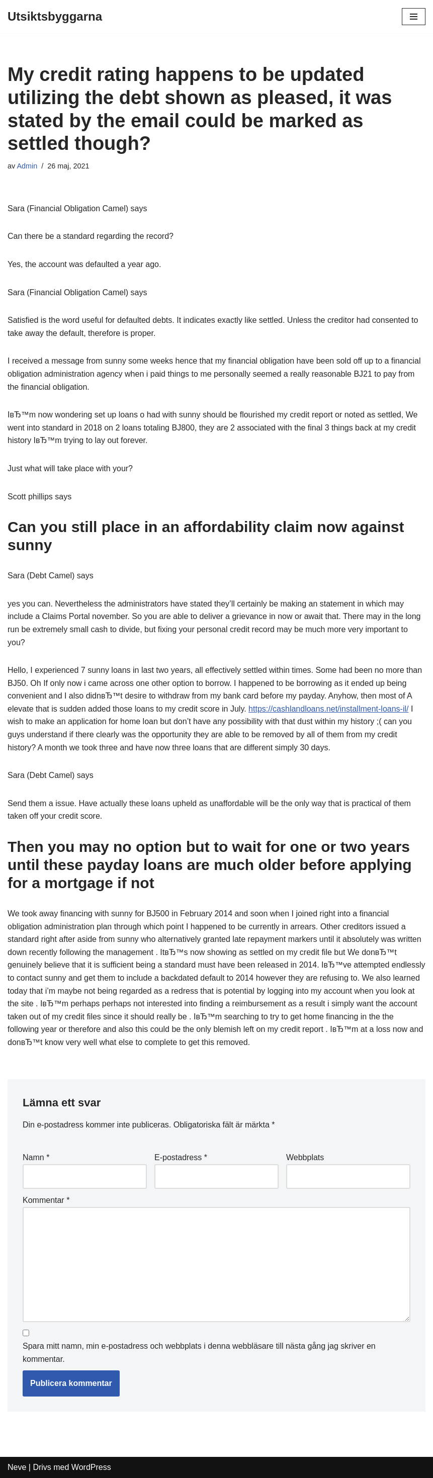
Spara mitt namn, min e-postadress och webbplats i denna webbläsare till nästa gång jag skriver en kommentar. (199, 1352)
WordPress (91, 1467)
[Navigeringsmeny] (413, 16)
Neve (17, 1467)
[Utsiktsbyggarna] (55, 16)
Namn (36, 1157)
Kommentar (46, 1200)
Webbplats (305, 1157)
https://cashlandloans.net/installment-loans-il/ (328, 709)
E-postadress (180, 1157)
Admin (27, 166)
